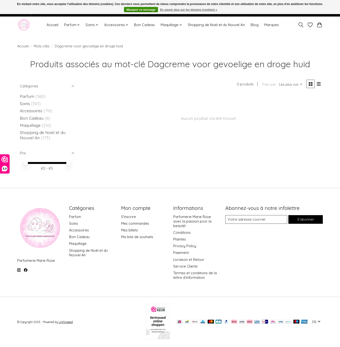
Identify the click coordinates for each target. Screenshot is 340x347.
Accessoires (31, 110)
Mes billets (129, 230)
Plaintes (179, 239)
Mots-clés (41, 46)
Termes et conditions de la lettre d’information (195, 275)
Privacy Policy (184, 246)
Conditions (182, 232)
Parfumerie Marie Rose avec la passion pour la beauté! (192, 221)
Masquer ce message (141, 9)
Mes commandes (135, 223)
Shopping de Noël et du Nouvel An (216, 24)
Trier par (269, 84)
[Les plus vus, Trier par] (290, 84)
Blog (255, 24)
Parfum (27, 96)
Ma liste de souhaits (137, 237)
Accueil (52, 24)
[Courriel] (256, 219)
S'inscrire (128, 216)
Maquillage (31, 125)
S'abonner (305, 219)
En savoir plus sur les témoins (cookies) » (188, 9)
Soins (25, 103)
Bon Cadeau (144, 24)
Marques (271, 24)
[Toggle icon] (300, 25)
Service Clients (185, 266)
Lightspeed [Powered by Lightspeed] (66, 322)
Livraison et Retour (188, 259)
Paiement (181, 252)
